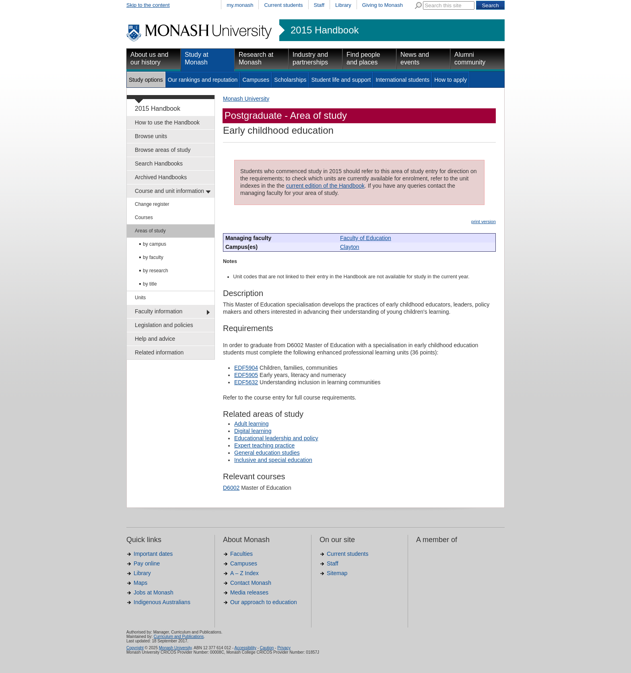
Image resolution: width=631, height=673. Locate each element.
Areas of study (150, 231)
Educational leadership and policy (276, 438)
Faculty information (158, 311)
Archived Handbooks (161, 177)
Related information (159, 352)
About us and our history (149, 58)
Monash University (246, 98)
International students (402, 80)
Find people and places (363, 58)
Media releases (249, 592)
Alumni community (469, 58)
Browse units (151, 136)
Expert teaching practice (264, 445)
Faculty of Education (365, 238)
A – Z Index (244, 573)
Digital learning (253, 431)
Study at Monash (196, 58)
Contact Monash (250, 583)
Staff (319, 5)
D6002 (231, 488)
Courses (144, 217)
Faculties (241, 554)
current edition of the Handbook (325, 185)
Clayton (349, 247)
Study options (146, 80)
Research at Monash (256, 58)
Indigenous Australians (162, 602)
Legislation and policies (164, 325)
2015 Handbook (325, 30)
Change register (152, 204)
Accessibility (245, 648)
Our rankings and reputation (203, 80)
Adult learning (251, 423)
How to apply (450, 80)
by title (150, 284)
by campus (154, 244)
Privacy (284, 648)
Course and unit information (169, 191)
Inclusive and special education (273, 460)
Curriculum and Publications (179, 636)
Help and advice (155, 338)
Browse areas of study (163, 150)
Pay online (147, 563)
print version (483, 221)
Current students (283, 5)
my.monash (240, 5)
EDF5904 (246, 367)
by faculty (153, 257)
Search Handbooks (159, 163)
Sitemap (337, 573)
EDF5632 (246, 382)
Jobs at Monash (153, 592)
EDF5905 (246, 375)
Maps (140, 583)
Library (343, 5)
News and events (414, 58)
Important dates (153, 554)
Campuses (255, 80)
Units (140, 297)
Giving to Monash (382, 5)
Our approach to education (263, 602)
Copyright (135, 648)
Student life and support (341, 80)
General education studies (267, 452)
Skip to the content (148, 5)
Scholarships (290, 80)
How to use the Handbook (167, 122)
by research (155, 270)
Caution (267, 648)
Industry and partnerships (310, 58)
